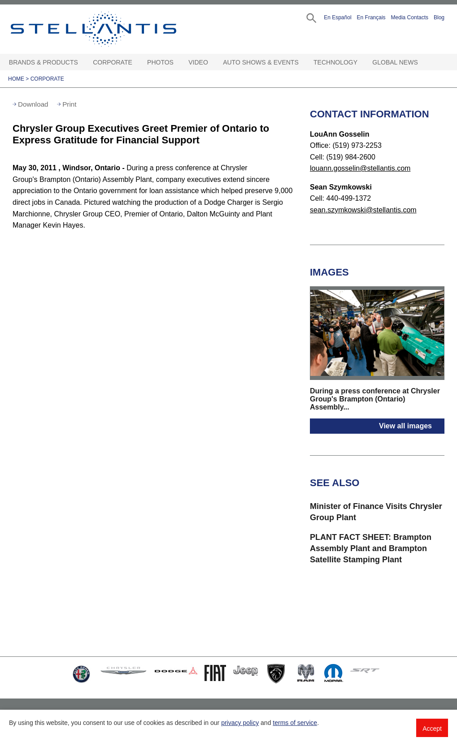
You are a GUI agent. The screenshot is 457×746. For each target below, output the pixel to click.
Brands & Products (43, 62)
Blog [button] (439, 17)
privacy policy (240, 722)
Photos (160, 62)
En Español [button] (337, 17)
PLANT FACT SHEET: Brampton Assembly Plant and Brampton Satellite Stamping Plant (370, 548)
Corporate (112, 62)
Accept (432, 728)
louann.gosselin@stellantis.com (360, 168)
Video (198, 62)
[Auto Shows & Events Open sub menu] (303, 62)
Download (33, 104)
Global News (395, 62)
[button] (310, 17)
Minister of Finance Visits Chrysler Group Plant (376, 512)
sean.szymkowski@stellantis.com (363, 210)
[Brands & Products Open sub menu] (82, 62)
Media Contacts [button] (409, 17)
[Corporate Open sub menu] (136, 62)
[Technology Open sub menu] (361, 62)
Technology (335, 62)
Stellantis (105, 29)
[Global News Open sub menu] (422, 62)
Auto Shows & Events (261, 62)
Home (16, 79)
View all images (405, 426)
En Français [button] (371, 17)
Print (69, 104)
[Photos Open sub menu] (177, 62)
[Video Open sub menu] (212, 62)
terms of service (295, 722)
